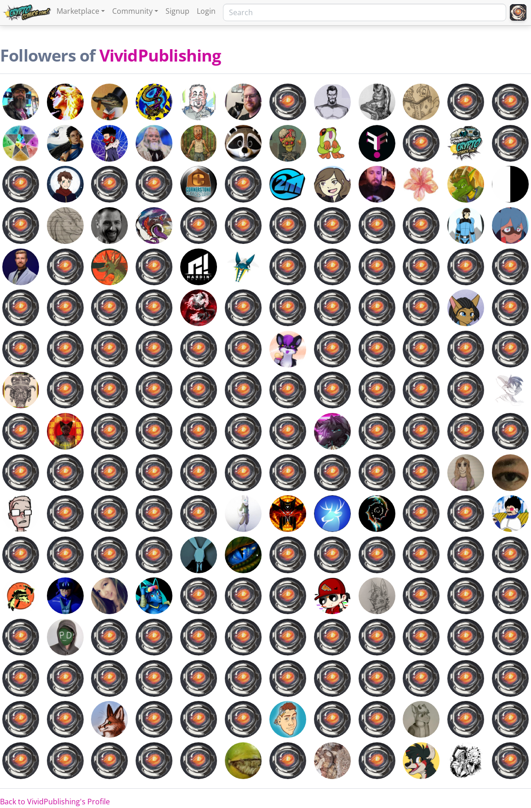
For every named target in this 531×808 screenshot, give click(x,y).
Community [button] (132, 11)
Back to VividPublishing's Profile (55, 802)
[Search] (364, 12)
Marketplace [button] (78, 11)
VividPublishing (160, 55)
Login (206, 11)
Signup (177, 11)
